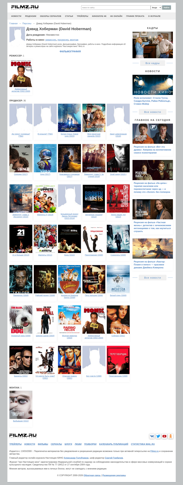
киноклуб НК (99, 16)
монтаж (74, 39)
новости (16, 16)
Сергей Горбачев (114, 458)
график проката (135, 16)
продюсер (63, 39)
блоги (68, 444)
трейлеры (82, 16)
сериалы (56, 444)
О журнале (154, 16)
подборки (90, 444)
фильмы (43, 444)
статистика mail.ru (143, 444)
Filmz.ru (154, 451)
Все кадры (153, 63)
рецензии (30, 16)
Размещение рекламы (114, 475)
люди (78, 444)
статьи (69, 16)
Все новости (152, 112)
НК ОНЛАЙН (116, 16)
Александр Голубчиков (76, 458)
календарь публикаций (113, 444)
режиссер (50, 39)
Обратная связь (92, 475)
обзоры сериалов (50, 16)
